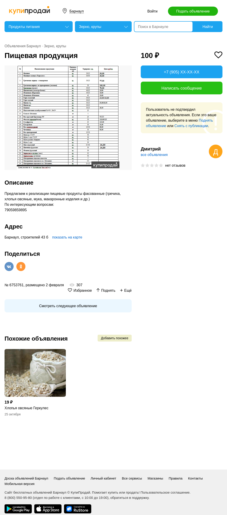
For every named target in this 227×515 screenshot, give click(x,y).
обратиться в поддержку (129, 498)
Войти (152, 11)
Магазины (155, 478)
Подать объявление (193, 11)
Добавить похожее (114, 338)
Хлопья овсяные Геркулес (26, 408)
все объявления (154, 155)
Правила (176, 478)
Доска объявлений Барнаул (26, 478)
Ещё (128, 290)
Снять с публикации (191, 126)
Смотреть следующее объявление (68, 306)
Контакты (195, 478)
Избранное (83, 290)
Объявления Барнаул (23, 46)
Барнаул (76, 11)
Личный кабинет (103, 478)
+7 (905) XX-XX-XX (182, 72)
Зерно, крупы (55, 46)
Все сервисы (132, 478)
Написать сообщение (181, 88)
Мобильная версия (20, 484)
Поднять (108, 290)
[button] (127, 69)
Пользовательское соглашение (165, 492)
